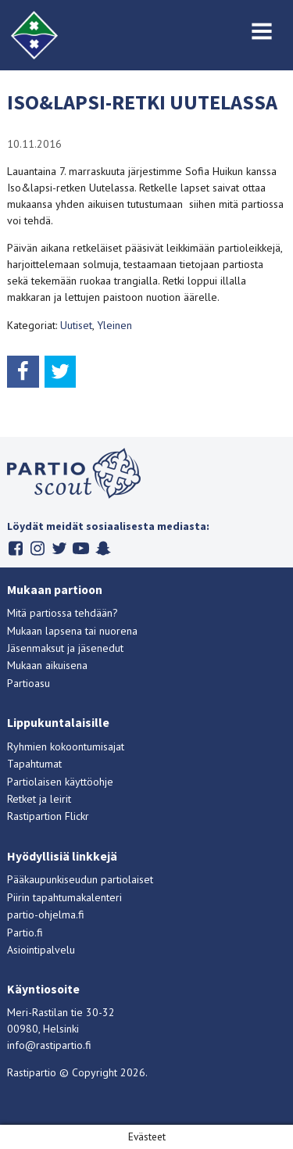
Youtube (81, 548)
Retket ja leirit (39, 799)
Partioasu (28, 683)
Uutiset (76, 325)
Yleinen (114, 325)
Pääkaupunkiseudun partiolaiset (80, 879)
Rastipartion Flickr (48, 816)
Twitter (59, 548)
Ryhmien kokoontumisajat (65, 746)
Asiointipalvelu (41, 950)
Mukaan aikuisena (47, 665)
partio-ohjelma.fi (45, 914)
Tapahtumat (34, 764)
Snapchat (103, 548)
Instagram (37, 548)
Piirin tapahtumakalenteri (64, 897)
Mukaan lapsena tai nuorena (72, 631)
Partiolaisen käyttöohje (60, 782)
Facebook (15, 548)
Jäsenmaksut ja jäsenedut (65, 648)
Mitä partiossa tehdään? (62, 613)
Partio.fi (25, 932)
